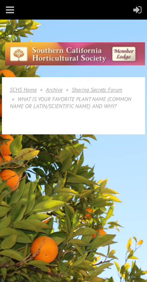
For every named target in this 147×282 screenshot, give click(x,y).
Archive (54, 89)
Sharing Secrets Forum (97, 89)
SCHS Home (23, 89)
